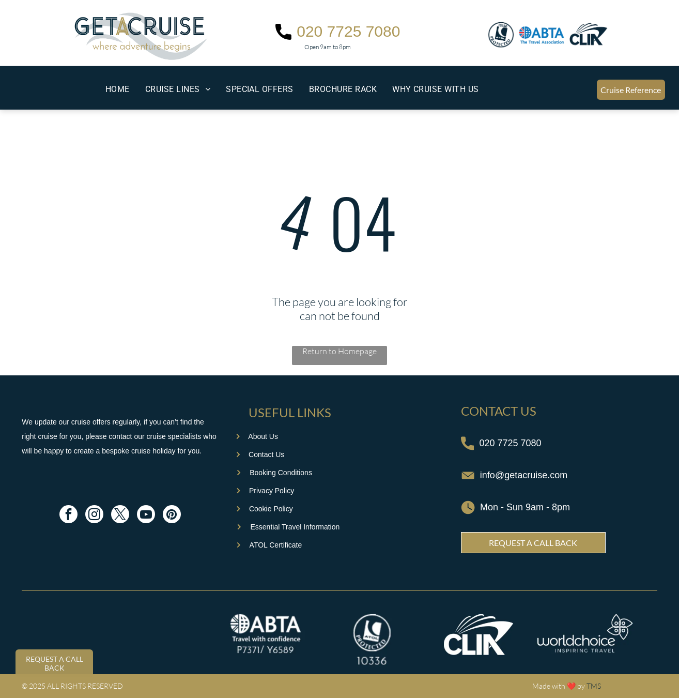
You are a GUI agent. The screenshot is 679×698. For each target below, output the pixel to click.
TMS (594, 685)
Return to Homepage (339, 351)
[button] (177, 89)
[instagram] (94, 515)
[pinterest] (172, 515)
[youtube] (146, 515)
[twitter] (120, 515)
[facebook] (68, 515)
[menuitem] (117, 89)
